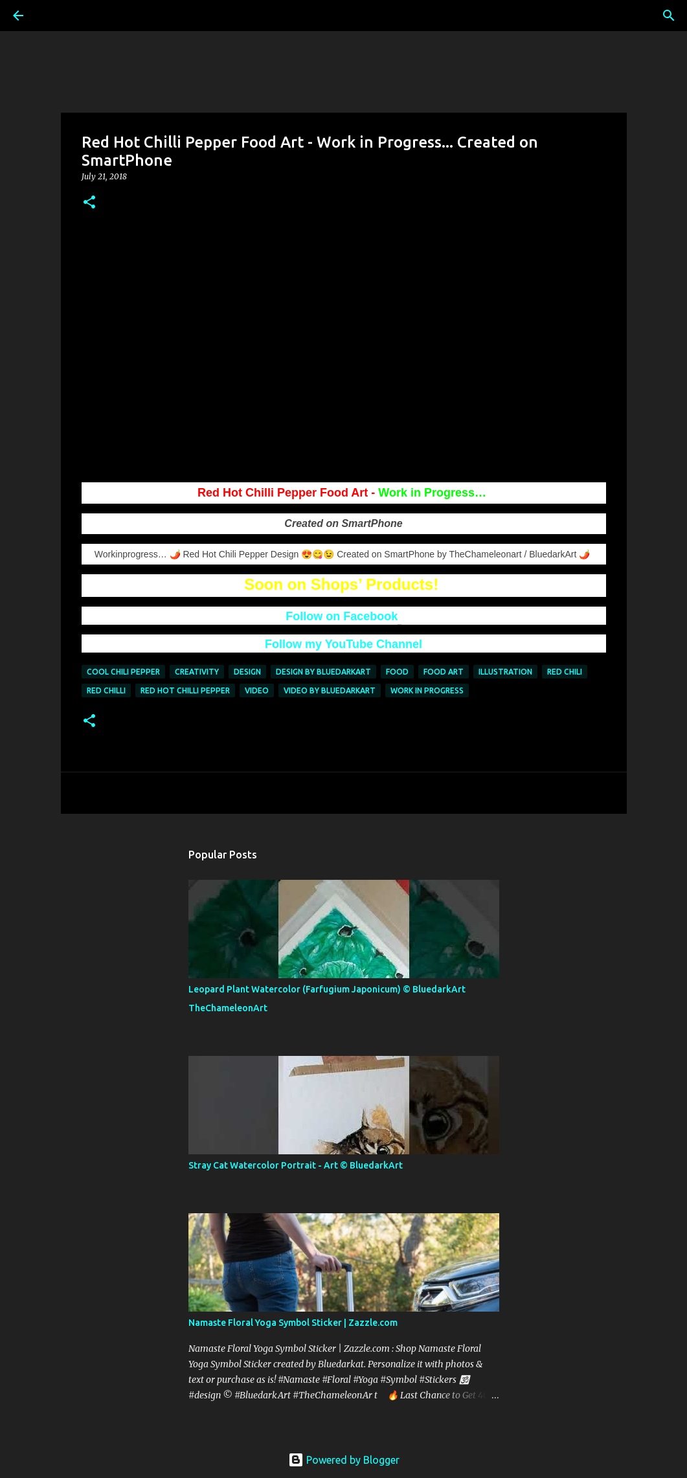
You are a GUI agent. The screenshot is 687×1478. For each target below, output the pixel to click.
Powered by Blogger (344, 1460)
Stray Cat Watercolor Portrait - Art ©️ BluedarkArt (295, 1165)
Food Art (443, 671)
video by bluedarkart (330, 690)
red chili (564, 671)
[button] (89, 203)
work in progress (427, 690)
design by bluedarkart (323, 671)
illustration (505, 671)
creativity (197, 671)
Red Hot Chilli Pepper (185, 690)
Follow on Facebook (342, 616)
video (257, 690)
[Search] (54, 15)
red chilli (106, 690)
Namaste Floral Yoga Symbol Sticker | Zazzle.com (293, 1322)
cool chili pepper (123, 671)
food (397, 671)
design (247, 671)
